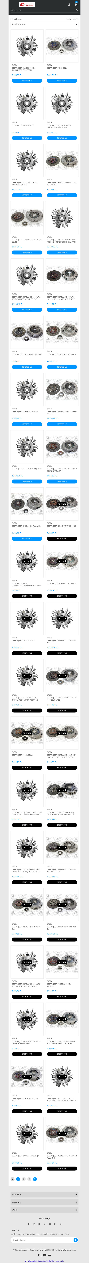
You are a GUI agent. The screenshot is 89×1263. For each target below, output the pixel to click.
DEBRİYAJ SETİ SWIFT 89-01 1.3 (23, 641)
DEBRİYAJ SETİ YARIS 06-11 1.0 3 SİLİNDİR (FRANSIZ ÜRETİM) (23, 69)
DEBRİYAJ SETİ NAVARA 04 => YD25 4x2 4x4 (61, 928)
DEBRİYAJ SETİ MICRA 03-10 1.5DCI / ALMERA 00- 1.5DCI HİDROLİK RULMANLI (62, 1100)
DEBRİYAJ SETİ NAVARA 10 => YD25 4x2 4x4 (61, 642)
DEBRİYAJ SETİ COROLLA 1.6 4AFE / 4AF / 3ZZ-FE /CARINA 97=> (62, 470)
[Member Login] (69, 4)
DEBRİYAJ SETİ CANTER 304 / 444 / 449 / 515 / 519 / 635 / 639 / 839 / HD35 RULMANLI (61, 1042)
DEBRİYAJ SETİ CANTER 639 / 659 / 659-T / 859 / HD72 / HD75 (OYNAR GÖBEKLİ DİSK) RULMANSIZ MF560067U (26, 871)
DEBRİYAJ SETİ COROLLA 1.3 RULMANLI (61, 354)
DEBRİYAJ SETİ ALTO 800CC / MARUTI (25, 412)
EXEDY (14, 65)
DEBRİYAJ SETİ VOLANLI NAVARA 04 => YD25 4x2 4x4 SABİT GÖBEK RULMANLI (61, 241)
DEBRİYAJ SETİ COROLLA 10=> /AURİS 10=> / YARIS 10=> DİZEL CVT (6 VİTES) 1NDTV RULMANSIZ (61, 298)
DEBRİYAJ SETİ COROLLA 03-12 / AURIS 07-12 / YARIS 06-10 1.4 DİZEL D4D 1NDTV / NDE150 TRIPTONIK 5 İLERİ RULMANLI (26, 298)
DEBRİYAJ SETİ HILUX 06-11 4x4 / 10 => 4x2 (26, 928)
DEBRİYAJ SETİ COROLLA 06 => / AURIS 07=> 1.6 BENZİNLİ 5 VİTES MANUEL (26, 985)
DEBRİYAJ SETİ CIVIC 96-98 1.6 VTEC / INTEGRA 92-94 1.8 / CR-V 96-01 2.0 (25, 699)
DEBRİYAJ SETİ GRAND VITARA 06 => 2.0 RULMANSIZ (61, 184)
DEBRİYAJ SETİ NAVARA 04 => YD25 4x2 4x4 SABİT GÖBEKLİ (61, 871)
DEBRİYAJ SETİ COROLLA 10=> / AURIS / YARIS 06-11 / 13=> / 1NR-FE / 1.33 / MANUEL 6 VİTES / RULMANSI (61, 756)
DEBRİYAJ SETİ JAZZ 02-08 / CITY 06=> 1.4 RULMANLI (62, 1157)
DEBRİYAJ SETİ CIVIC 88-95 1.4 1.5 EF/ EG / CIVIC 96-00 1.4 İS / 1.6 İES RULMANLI (27, 813)
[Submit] (76, 1240)
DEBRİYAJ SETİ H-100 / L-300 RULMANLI (26, 526)
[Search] (44, 10)
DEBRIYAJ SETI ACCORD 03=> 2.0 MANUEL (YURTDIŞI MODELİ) (59, 126)
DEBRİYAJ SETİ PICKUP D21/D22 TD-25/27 (25, 1100)
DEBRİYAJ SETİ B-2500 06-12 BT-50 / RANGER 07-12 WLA (25, 184)
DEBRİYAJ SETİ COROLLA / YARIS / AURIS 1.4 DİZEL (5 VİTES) (61, 699)
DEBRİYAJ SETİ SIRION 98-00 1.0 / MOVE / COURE (27, 241)
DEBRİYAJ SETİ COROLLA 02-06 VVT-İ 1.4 (26, 354)
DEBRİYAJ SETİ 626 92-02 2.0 (22, 755)
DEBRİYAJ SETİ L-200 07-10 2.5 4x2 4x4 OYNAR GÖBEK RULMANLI (26, 1042)
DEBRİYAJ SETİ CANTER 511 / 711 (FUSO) (26, 469)
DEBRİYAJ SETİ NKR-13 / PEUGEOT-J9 (25, 1156)
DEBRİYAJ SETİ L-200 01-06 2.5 (23, 125)
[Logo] (27, 4)
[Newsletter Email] (44, 1240)
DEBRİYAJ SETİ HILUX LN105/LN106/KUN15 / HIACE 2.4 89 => (26, 584)
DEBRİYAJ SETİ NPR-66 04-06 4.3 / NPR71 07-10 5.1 (62, 413)
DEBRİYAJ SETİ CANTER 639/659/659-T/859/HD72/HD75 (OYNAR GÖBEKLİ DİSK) (60, 813)
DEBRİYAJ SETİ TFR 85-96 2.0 (57, 68)
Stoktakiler (18, 19)
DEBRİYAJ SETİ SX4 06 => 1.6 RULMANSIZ (62, 583)
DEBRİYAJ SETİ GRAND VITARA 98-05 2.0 (61, 526)
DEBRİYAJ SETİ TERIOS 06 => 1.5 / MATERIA (59, 985)
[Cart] (76, 4)
